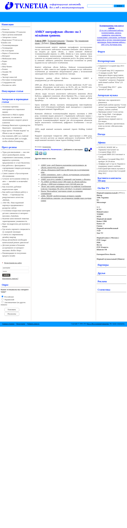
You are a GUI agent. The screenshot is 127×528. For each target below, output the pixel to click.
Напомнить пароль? (10, 278)
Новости (5, 29)
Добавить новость (33, 324)
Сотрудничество (9, 82)
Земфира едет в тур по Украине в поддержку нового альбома (111, 165)
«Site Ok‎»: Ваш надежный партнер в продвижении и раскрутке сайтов (13, 205)
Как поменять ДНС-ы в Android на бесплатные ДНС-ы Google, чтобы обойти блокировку (15, 138)
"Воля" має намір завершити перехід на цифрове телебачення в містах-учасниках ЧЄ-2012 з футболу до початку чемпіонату (66, 187)
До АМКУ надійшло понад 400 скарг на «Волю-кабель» (63, 182)
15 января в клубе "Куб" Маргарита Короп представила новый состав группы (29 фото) (111, 75)
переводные (22, 99)
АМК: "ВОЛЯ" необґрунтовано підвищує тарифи (61, 196)
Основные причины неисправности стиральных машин (13, 109)
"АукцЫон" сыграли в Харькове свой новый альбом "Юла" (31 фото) (111, 82)
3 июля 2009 (40, 41)
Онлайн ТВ (6, 72)
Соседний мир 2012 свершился (111, 70)
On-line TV (103, 188)
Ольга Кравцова (57, 43)
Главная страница (8, 324)
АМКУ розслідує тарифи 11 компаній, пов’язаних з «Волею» (66, 179)
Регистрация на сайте (13, 263)
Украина (70, 41)
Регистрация (20, 324)
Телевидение (7, 48)
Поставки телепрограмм (12, 80)
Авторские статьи (9, 37)
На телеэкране (8, 50)
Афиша (101, 142)
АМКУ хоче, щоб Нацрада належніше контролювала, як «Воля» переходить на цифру (64, 166)
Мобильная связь (9, 58)
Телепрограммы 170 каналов (14, 32)
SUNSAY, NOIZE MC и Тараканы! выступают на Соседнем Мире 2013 (108, 149)
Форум (5, 74)
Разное (5, 69)
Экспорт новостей (9, 77)
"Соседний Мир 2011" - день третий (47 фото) (110, 88)
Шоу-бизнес (7, 66)
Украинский (9, 299)
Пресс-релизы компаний (12, 35)
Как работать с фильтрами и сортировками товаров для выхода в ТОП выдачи (16, 168)
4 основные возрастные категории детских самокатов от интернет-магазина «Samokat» (16, 213)
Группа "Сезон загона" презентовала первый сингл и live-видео (110, 118)
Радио (4, 61)
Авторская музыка (108, 95)
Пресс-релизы (9, 147)
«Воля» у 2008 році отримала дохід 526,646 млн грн (62, 184)
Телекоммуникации (10, 45)
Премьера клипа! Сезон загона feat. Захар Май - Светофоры (110, 113)
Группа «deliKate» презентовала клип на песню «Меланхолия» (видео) (111, 126)
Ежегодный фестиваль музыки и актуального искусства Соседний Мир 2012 (111, 170)
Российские (9, 297)
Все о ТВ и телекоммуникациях (98, 324)
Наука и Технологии (10, 53)
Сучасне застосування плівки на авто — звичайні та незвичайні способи (15, 181)
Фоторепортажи (106, 61)
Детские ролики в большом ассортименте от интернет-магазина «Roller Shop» (13, 248)
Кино (4, 64)
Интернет (6, 56)
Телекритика (46, 147)
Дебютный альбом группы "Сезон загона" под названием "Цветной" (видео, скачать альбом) (112, 107)
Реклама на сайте (9, 85)
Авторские (7, 99)
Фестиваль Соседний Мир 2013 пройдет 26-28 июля (111, 160)
